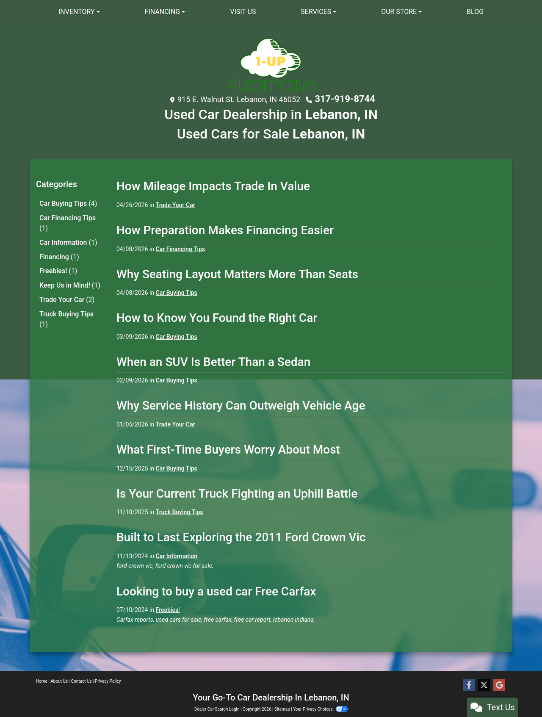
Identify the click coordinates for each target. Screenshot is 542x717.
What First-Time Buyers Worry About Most (228, 448)
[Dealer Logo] (271, 64)
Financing (59, 253)
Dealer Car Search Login (217, 709)
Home (41, 681)
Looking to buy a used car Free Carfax (216, 590)
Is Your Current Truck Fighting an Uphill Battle (236, 492)
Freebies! (58, 267)
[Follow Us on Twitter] (484, 685)
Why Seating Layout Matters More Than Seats (237, 273)
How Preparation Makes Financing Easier (225, 229)
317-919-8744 (345, 99)
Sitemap (282, 709)
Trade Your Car (66, 294)
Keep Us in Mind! (69, 280)
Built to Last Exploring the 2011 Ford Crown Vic (240, 536)
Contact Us (81, 681)
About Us (59, 681)
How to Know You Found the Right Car (216, 317)
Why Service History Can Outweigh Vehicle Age (240, 405)
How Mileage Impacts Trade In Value (213, 185)
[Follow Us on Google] (499, 685)
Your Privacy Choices (320, 709)
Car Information (68, 239)
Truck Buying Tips (66, 312)
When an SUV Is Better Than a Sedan (213, 361)
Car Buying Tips (68, 202)
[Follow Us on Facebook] (469, 685)
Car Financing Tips (67, 221)
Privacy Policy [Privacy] (108, 681)
